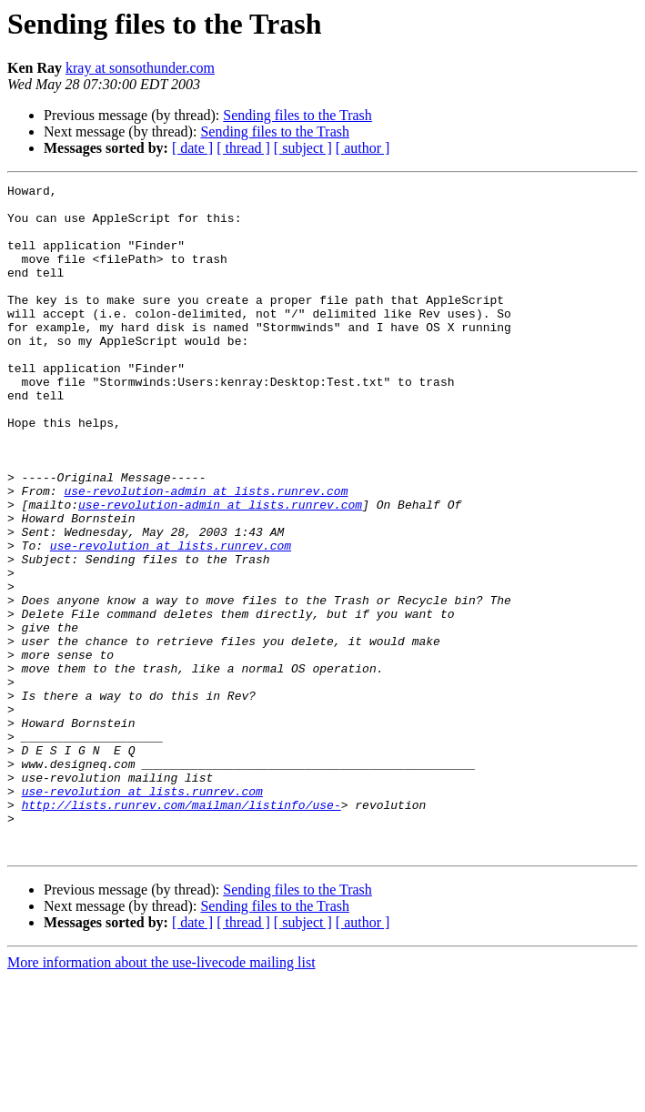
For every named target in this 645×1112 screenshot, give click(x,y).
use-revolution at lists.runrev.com (170, 619)
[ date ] (192, 148)
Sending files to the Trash (297, 115)
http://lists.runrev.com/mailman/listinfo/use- (181, 930)
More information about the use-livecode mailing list (161, 1096)
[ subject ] (303, 148)
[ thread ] (243, 148)
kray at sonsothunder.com (140, 68)
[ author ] (363, 148)
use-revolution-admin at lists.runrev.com (206, 553)
